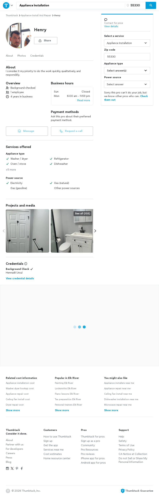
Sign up (48, 441)
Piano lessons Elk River (67, 394)
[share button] (45, 40)
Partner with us (15, 444)
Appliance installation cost (20, 383)
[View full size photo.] (27, 231)
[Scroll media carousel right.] (95, 231)
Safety (122, 441)
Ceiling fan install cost (18, 399)
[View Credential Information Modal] (25, 263)
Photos (21, 55)
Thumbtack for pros (93, 436)
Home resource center (56, 458)
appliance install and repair (36, 15)
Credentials (37, 55)
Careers (10, 453)
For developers (14, 448)
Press (9, 457)
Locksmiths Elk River (65, 388)
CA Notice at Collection (133, 454)
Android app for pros (93, 462)
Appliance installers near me (119, 383)
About (9, 55)
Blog (8, 462)
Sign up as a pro (90, 441)
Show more (13, 410)
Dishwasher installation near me (121, 399)
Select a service (114, 36)
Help (121, 436)
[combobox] (70, 5)
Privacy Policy (126, 449)
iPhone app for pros (93, 458)
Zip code (109, 49)
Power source (112, 77)
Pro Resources (89, 449)
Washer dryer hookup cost (20, 388)
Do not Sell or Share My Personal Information (133, 460)
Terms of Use (126, 445)
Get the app (50, 445)
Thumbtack (12, 15)
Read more (83, 100)
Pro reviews (88, 454)
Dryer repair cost (15, 405)
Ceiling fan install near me (118, 394)
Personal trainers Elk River (68, 405)
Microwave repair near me (117, 405)
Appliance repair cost (17, 394)
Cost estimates (52, 454)
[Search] (151, 5)
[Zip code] (135, 5)
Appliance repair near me (117, 388)
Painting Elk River (64, 383)
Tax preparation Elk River (68, 399)
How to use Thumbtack (57, 436)
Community (88, 445)
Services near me (53, 449)
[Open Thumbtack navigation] (8, 5)
